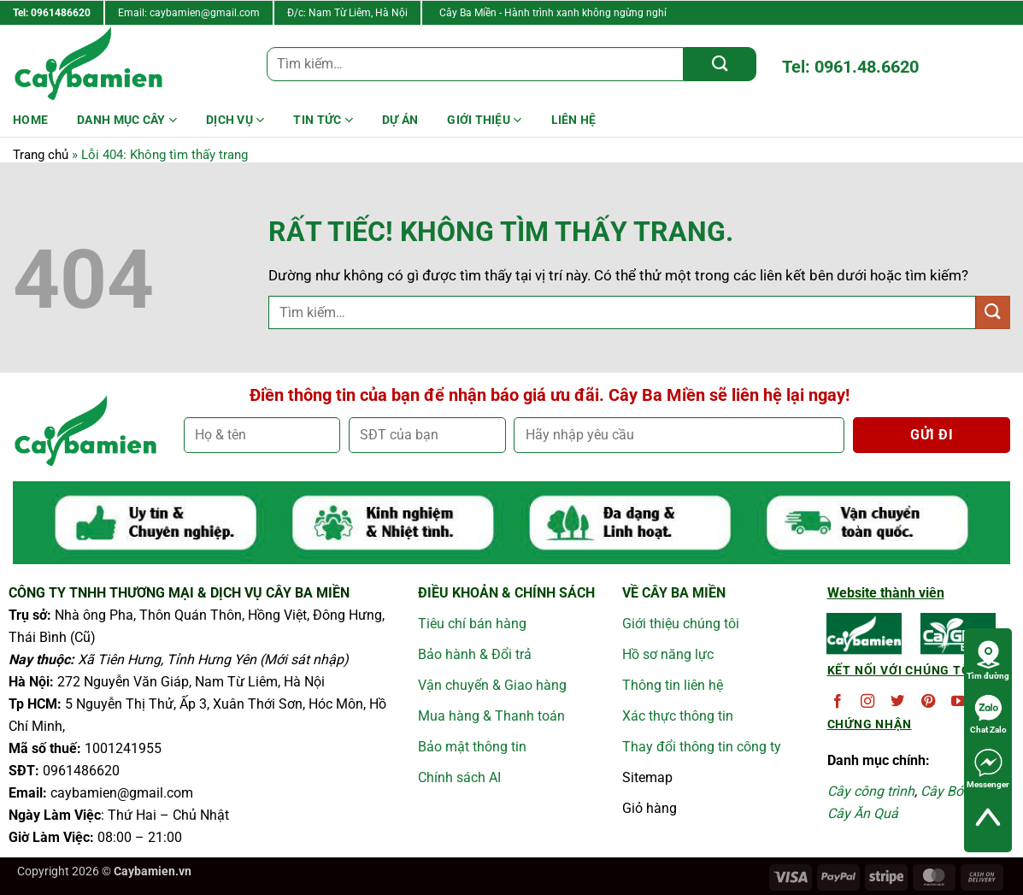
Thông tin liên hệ (672, 685)
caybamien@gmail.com (205, 13)
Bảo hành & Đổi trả (475, 654)
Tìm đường (988, 659)
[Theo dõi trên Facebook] (837, 702)
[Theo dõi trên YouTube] (958, 702)
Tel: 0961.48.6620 (850, 66)
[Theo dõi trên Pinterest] (928, 702)
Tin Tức (322, 120)
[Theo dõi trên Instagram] (867, 702)
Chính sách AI (459, 777)
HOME (30, 120)
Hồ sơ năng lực (668, 654)
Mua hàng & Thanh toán (491, 716)
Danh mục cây (127, 120)
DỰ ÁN (400, 120)
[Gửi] (720, 64)
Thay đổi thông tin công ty (701, 747)
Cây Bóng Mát (963, 791)
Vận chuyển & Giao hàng (492, 685)
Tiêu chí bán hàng (472, 623)
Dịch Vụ (235, 120)
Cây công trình (870, 791)
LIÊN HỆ (574, 120)
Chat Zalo (988, 713)
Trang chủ (40, 154)
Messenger (988, 768)
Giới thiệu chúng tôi (680, 623)
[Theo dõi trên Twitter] (897, 702)
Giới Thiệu (484, 120)
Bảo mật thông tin (472, 747)
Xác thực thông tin (677, 716)
